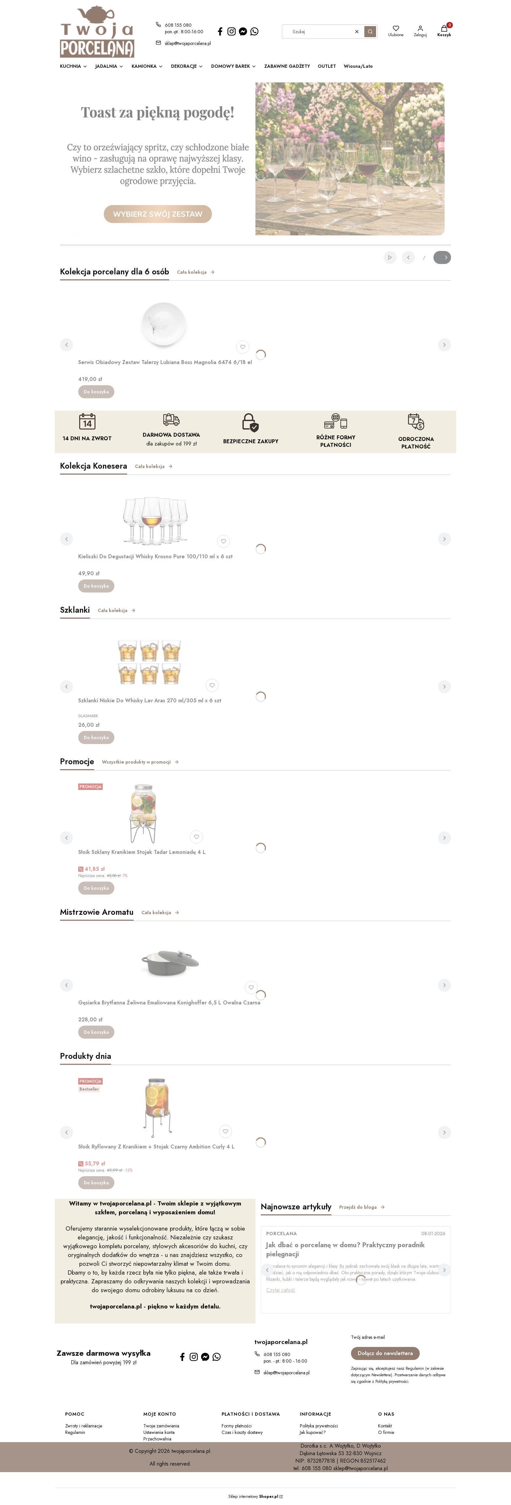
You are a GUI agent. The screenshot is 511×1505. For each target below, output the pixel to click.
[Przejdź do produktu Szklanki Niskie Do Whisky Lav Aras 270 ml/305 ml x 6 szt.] (150, 661)
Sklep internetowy (253, 1496)
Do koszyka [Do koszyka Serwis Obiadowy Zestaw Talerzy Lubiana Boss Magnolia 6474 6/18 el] (96, 391)
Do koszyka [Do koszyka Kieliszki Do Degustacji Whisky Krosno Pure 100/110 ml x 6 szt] (96, 586)
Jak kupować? (313, 1432)
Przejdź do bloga (362, 1207)
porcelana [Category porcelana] (281, 1233)
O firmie (386, 1432)
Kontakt (385, 1426)
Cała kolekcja (196, 272)
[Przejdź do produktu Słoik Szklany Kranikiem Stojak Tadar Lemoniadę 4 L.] (142, 813)
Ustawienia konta (159, 1432)
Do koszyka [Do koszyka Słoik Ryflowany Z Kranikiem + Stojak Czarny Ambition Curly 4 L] (96, 1182)
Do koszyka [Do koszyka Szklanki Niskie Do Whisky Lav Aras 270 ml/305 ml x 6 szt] (96, 737)
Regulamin (75, 1432)
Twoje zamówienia (161, 1426)
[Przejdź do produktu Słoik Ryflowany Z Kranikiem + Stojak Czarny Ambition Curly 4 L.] (156, 1108)
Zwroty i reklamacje (83, 1426)
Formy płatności (237, 1426)
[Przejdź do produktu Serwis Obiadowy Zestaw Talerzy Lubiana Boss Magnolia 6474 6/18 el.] (165, 323)
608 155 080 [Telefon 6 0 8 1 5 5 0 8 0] (178, 25)
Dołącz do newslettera (385, 1353)
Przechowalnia (157, 1439)
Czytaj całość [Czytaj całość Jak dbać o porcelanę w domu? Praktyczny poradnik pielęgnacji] (280, 1290)
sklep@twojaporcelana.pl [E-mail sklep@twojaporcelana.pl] (188, 43)
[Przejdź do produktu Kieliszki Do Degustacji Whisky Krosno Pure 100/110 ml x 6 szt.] (155, 517)
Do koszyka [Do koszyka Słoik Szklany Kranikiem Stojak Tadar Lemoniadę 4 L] (96, 888)
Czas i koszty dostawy (242, 1432)
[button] (370, 31)
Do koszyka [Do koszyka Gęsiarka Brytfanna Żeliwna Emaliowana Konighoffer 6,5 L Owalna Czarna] (96, 1032)
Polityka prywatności (319, 1426)
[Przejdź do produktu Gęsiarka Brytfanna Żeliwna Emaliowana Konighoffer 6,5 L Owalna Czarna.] (169, 964)
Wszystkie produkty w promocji (140, 762)
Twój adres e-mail (368, 1337)
